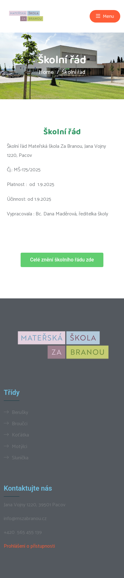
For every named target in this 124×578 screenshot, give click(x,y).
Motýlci (19, 446)
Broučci (19, 423)
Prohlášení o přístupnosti (29, 546)
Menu (105, 16)
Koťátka (20, 435)
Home (46, 72)
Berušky (20, 412)
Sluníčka (20, 458)
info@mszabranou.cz (25, 519)
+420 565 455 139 (23, 533)
